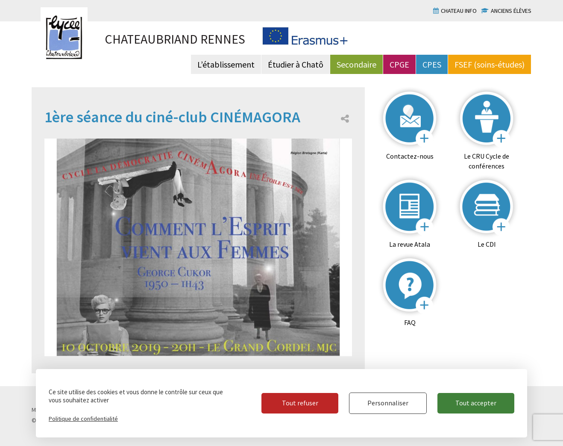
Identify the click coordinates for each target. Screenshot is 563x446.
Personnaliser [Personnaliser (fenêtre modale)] (387, 403)
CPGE (399, 64)
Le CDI (487, 244)
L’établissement (226, 64)
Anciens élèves (511, 11)
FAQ (410, 322)
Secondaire (356, 64)
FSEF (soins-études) (490, 64)
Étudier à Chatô (295, 64)
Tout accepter (475, 403)
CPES (431, 64)
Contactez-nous (410, 156)
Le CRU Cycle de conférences (486, 161)
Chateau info (459, 11)
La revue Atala (409, 244)
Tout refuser (300, 403)
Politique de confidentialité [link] (83, 418)
